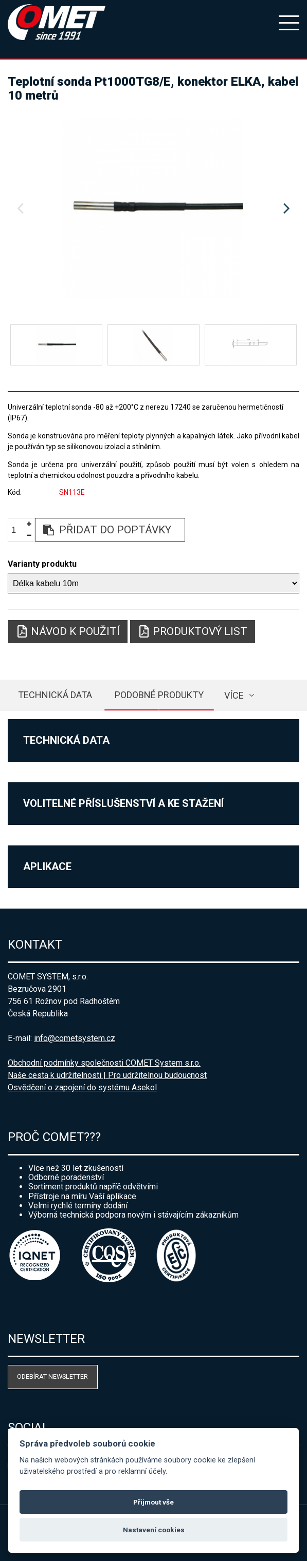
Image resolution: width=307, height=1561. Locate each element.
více (234, 695)
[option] (153, 209)
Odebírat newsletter (52, 1376)
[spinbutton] (17, 530)
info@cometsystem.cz (74, 1038)
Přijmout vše (153, 1502)
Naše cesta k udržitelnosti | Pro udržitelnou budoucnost (107, 1075)
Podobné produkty (159, 694)
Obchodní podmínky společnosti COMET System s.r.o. (104, 1063)
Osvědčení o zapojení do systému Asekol (82, 1087)
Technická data (55, 694)
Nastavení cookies (154, 1530)
